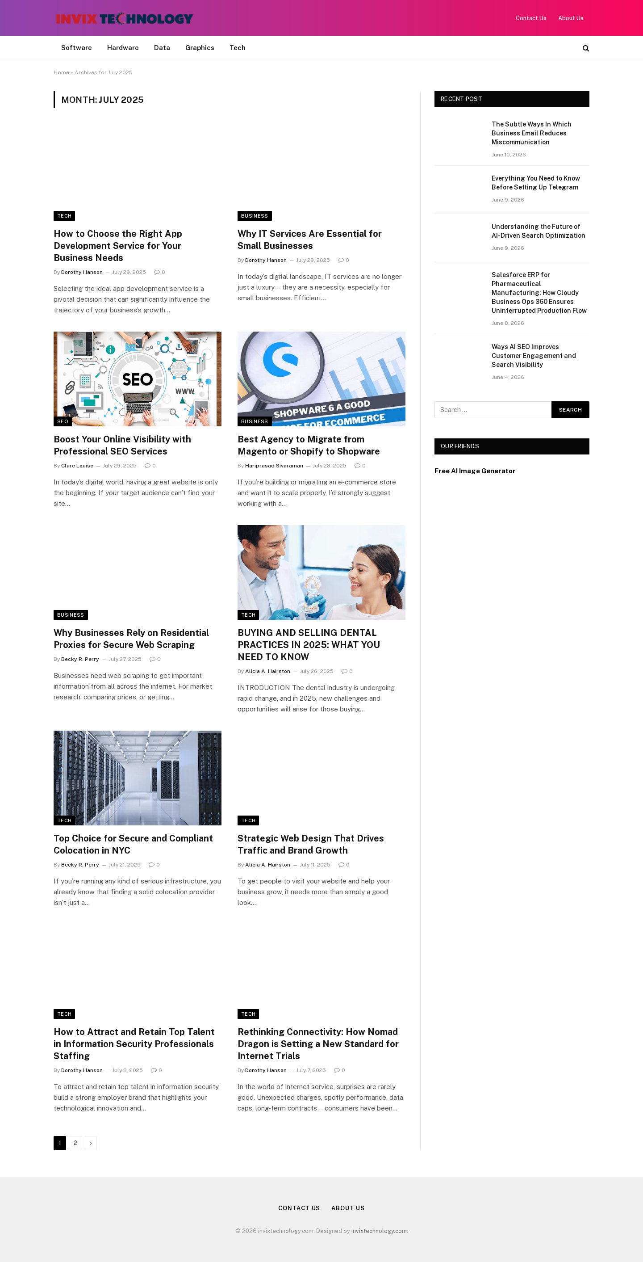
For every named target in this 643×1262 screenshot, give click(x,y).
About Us (571, 18)
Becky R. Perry (80, 659)
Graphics (199, 47)
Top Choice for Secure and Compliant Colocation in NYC (133, 844)
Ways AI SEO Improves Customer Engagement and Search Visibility (534, 355)
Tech (238, 47)
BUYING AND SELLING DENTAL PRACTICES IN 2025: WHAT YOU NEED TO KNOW (309, 644)
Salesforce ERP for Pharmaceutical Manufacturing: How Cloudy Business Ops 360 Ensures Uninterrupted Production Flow (539, 292)
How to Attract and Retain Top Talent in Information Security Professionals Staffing (134, 1043)
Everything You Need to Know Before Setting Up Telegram (536, 183)
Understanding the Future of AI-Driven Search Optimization (538, 231)
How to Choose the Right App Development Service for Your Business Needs (118, 245)
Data (162, 47)
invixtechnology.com (379, 1231)
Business (254, 216)
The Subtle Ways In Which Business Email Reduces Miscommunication (532, 133)
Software (76, 47)
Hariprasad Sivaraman (274, 466)
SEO (62, 421)
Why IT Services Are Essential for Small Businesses (310, 239)
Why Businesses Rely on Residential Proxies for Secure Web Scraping (131, 638)
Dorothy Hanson (82, 272)
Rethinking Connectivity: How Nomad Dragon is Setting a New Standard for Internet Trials (318, 1043)
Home (61, 72)
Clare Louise (77, 466)
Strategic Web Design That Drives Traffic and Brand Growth (311, 844)
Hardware (123, 47)
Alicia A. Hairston (267, 671)
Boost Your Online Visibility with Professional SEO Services (122, 445)
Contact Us (531, 18)
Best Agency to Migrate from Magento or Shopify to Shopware (309, 445)
